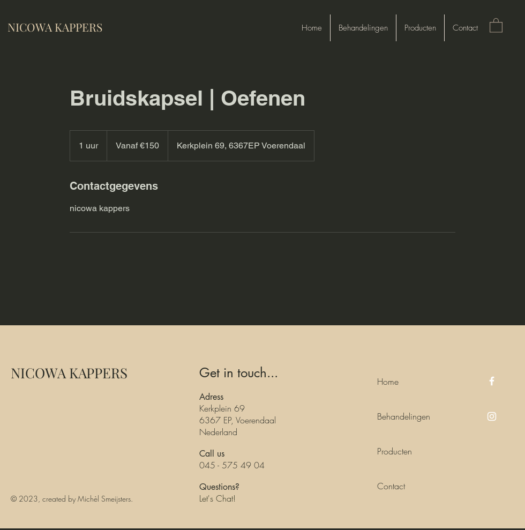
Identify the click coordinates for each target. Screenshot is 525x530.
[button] (496, 25)
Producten (394, 451)
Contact (391, 486)
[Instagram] (492, 416)
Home (388, 381)
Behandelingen (401, 416)
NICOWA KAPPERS (69, 372)
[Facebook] (492, 381)
